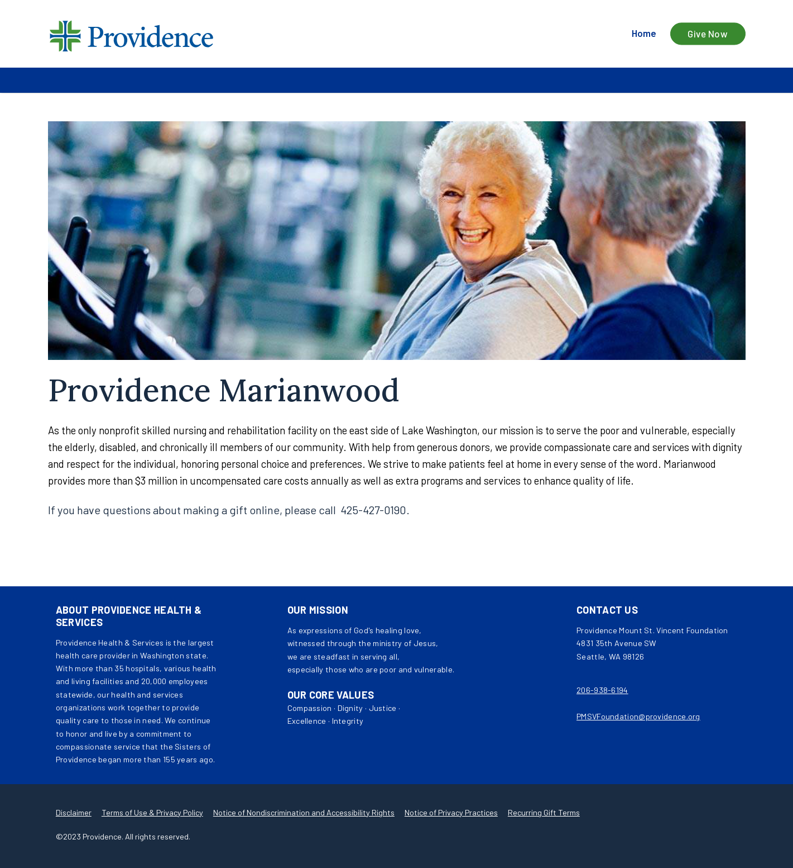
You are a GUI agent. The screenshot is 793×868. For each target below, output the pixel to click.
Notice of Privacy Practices (451, 812)
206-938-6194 (602, 690)
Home (644, 33)
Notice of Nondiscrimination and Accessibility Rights (304, 812)
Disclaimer (74, 812)
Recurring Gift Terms (544, 812)
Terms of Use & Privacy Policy (152, 812)
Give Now (708, 33)
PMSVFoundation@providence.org (638, 716)
